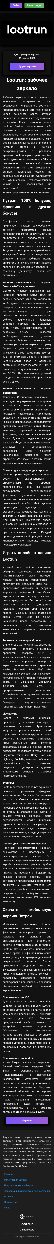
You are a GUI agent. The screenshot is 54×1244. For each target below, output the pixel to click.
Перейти (27, 1120)
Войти (16, 5)
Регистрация (34, 5)
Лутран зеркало (27, 66)
